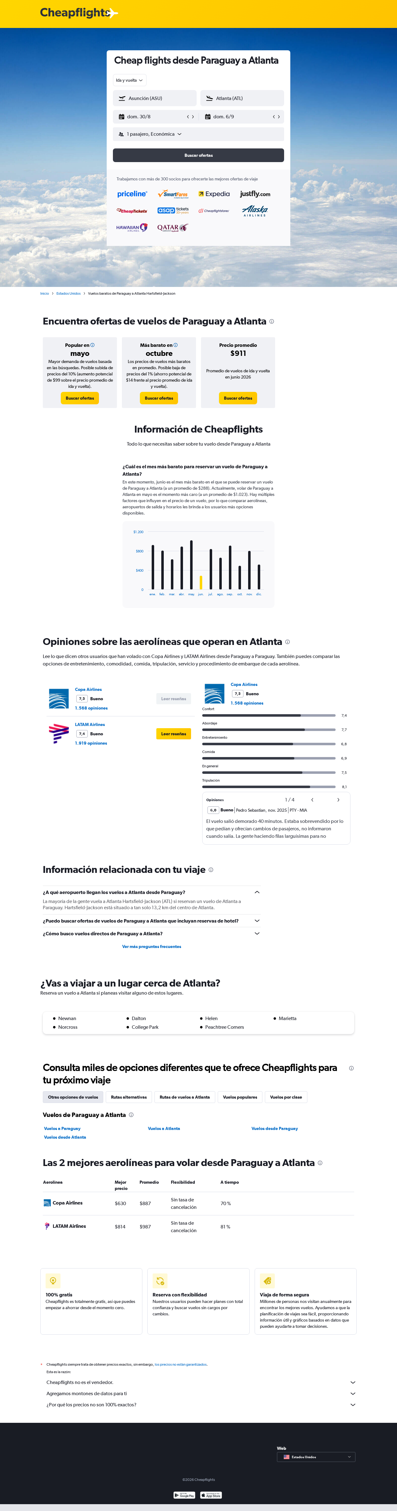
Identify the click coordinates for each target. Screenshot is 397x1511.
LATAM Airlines (90, 724)
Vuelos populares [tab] (240, 1097)
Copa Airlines (88, 689)
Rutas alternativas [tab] (129, 1097)
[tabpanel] (198, 541)
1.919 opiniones (91, 743)
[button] (151, 116)
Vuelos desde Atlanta (65, 1137)
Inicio (44, 293)
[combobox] (130, 80)
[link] (80, 398)
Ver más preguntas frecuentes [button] (151, 946)
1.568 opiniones (91, 708)
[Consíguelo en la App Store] (211, 1503)
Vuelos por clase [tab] (286, 1097)
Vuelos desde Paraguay (275, 1128)
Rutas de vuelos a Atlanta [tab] (185, 1097)
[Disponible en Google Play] (184, 1503)
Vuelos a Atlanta (164, 1128)
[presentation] (271, 321)
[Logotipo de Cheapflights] (75, 13)
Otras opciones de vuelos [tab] (73, 1097)
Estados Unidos (68, 293)
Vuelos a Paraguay (62, 1128)
